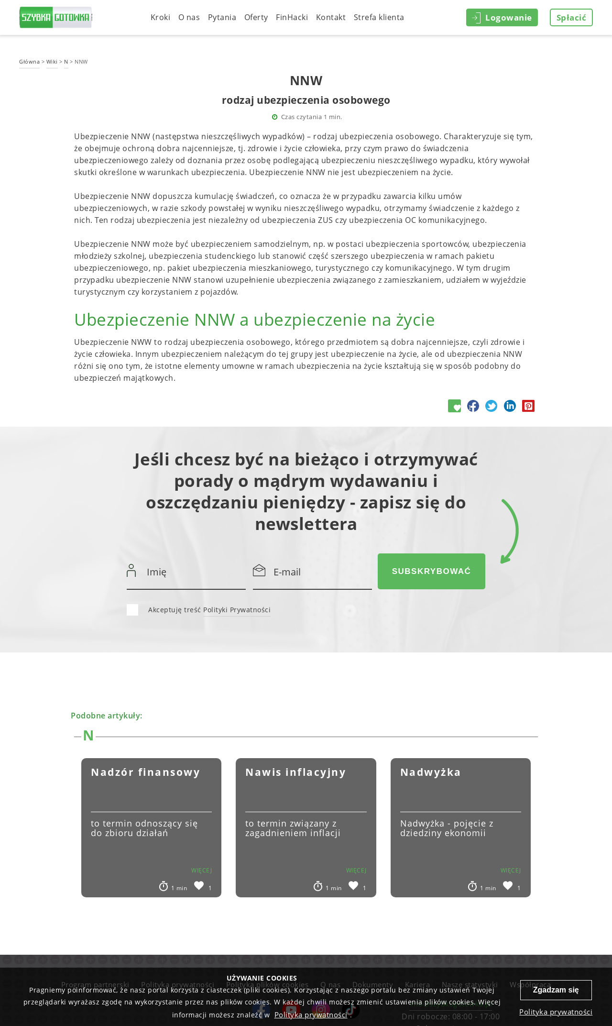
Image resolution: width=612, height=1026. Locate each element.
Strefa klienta (379, 17)
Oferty (256, 17)
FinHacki (292, 17)
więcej (201, 870)
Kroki (161, 17)
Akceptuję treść (209, 610)
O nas (189, 17)
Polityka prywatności (311, 1014)
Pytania (222, 17)
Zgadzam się (556, 990)
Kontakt (331, 17)
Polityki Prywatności (237, 609)
